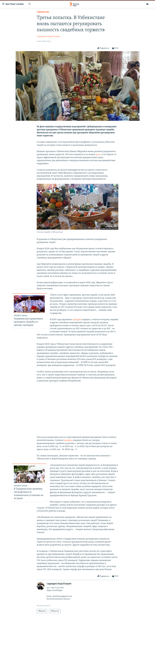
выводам (68, 440)
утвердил (77, 319)
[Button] (103, 48)
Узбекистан (43, 12)
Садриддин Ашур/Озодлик (48, 36)
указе (98, 154)
